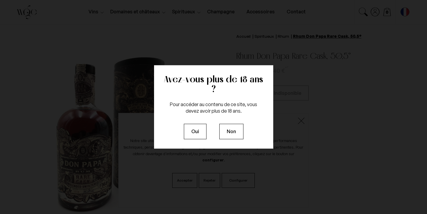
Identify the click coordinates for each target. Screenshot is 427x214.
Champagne (221, 12)
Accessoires (260, 12)
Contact (296, 12)
